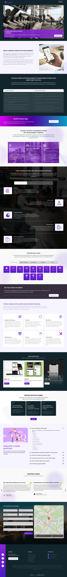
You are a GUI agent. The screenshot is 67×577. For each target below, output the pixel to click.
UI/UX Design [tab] (33, 262)
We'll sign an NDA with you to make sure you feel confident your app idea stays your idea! (17, 526)
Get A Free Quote (28, 533)
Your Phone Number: (21, 512)
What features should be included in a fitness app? (43, 452)
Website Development (31, 559)
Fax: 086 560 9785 (51, 557)
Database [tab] (43, 262)
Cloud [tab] (52, 262)
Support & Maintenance (31, 561)
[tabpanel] (18, 408)
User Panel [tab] (21, 183)
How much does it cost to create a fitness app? (42, 458)
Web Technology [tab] (14, 262)
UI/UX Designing (30, 560)
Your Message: (5, 521)
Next (62, 359)
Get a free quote (13, 558)
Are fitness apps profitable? (38, 463)
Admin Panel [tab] (46, 183)
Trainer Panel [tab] (33, 183)
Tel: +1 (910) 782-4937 (55, 535)
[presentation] (8, 533)
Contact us (53, 121)
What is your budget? (6, 512)
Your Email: (20, 508)
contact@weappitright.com (40, 535)
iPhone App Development (32, 555)
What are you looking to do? (7, 516)
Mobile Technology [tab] (24, 262)
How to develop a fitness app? (38, 428)
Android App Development (32, 556)
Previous (60, 359)
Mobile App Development (32, 554)
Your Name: (5, 508)
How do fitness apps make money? (39, 461)
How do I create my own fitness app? (40, 455)
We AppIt (35, 574)
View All (33, 419)
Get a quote (58, 35)
